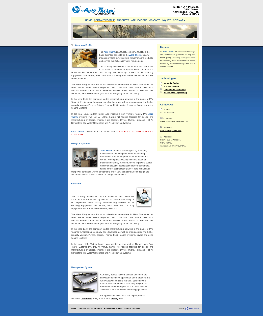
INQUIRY (166, 20)
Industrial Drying (171, 83)
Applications (109, 308)
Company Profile (85, 308)
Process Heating (171, 86)
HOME (88, 20)
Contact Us (86, 298)
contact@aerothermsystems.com (174, 121)
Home (73, 308)
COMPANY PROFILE (104, 20)
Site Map (136, 308)
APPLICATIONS (139, 20)
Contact (119, 308)
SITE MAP (178, 20)
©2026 (181, 308)
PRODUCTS (123, 20)
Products (98, 308)
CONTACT (154, 20)
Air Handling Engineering (175, 93)
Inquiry (114, 298)
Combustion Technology (175, 90)
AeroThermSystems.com (170, 131)
